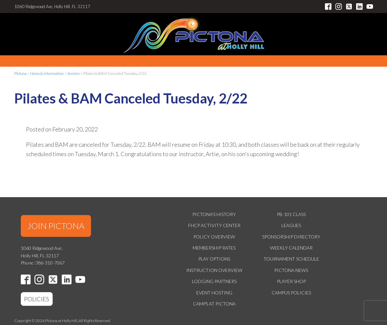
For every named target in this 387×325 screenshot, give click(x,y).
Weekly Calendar (291, 248)
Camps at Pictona (214, 303)
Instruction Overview (214, 270)
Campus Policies (291, 292)
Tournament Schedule (291, 259)
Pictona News (291, 270)
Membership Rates (214, 248)
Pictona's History (214, 214)
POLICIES (36, 299)
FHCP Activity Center (214, 225)
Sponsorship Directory (291, 236)
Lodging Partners (214, 281)
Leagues (291, 225)
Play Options (214, 259)
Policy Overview (214, 236)
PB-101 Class (291, 214)
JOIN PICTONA (55, 226)
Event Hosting (214, 292)
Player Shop (291, 281)
